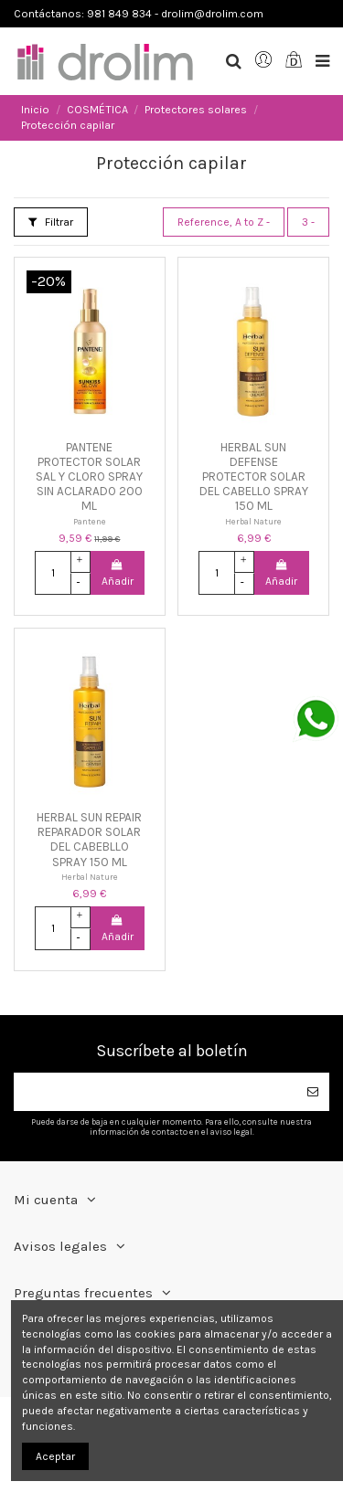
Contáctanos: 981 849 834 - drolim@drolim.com (138, 13)
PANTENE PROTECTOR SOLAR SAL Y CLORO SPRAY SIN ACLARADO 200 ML (89, 476)
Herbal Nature (253, 521)
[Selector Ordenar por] (223, 222)
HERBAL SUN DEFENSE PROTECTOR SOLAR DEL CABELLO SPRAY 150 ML (253, 476)
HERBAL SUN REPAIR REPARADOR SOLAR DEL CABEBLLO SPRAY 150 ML (89, 839)
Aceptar (55, 1456)
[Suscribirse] (312, 1092)
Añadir (118, 573)
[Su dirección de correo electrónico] (155, 1092)
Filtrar (50, 222)
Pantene (89, 521)
